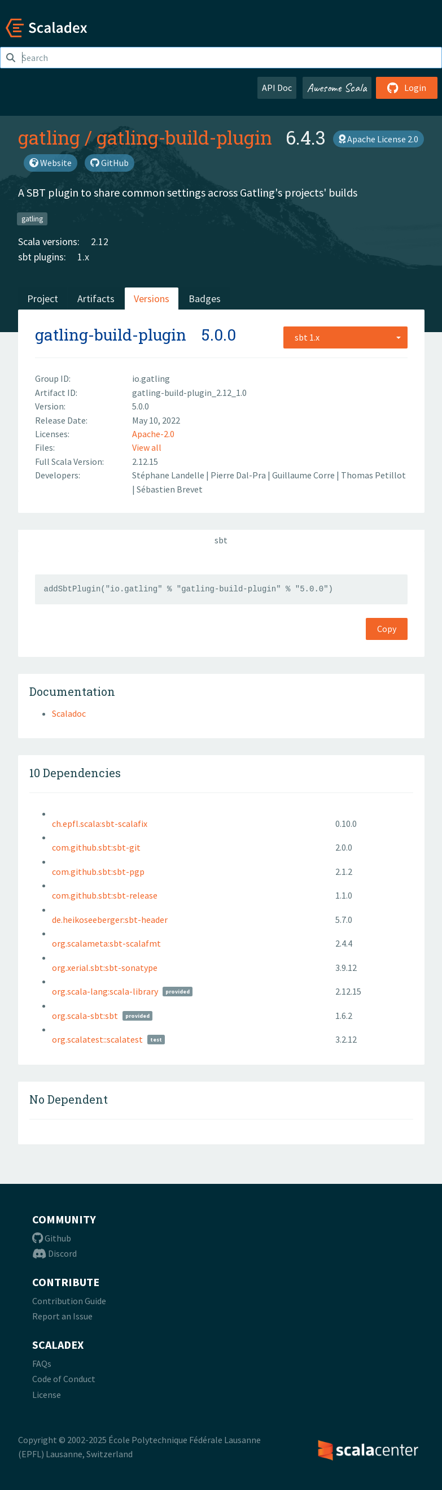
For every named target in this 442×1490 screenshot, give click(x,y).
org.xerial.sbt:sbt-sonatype (104, 967)
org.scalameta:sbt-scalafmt (106, 943)
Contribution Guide (69, 1300)
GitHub (109, 162)
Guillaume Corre (304, 475)
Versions (151, 298)
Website (50, 162)
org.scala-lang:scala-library (105, 991)
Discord (54, 1253)
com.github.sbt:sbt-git (96, 847)
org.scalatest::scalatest (97, 1039)
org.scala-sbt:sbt (85, 1015)
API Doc (277, 87)
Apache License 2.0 (378, 139)
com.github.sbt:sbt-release (104, 895)
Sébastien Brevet (170, 489)
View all (146, 447)
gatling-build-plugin (184, 137)
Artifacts (96, 298)
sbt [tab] (221, 540)
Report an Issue (62, 1316)
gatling (49, 137)
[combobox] (345, 337)
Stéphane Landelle (169, 475)
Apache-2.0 (153, 433)
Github (51, 1238)
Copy (386, 628)
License (46, 1394)
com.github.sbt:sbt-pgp (98, 871)
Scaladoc (69, 713)
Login (406, 87)
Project (42, 298)
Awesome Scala (337, 87)
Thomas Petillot (373, 475)
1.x (83, 256)
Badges (205, 298)
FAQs (41, 1363)
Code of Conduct (63, 1378)
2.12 (99, 241)
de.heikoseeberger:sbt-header (110, 919)
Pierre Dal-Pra (239, 475)
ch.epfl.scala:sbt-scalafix (99, 823)
